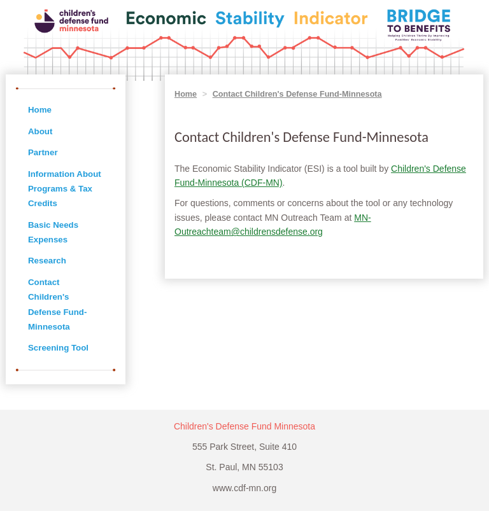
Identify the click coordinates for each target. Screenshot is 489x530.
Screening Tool (58, 347)
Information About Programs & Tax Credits (64, 189)
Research (47, 260)
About (40, 131)
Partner (43, 152)
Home (40, 110)
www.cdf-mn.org (244, 488)
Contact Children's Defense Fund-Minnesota (297, 94)
